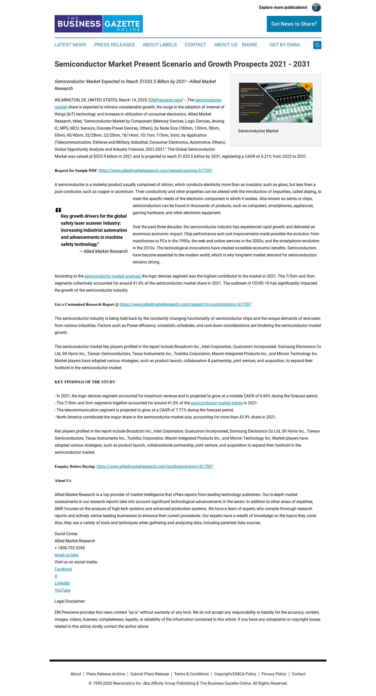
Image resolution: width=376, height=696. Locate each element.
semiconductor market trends (217, 403)
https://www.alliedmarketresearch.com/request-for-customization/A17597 (185, 304)
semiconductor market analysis (112, 276)
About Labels (160, 44)
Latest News (70, 44)
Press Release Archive (105, 674)
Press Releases (114, 44)
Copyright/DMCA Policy (235, 674)
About (75, 674)
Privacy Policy (273, 674)
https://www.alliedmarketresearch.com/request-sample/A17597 (155, 170)
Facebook (63, 569)
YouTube (62, 590)
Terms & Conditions (191, 674)
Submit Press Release (149, 674)
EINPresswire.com (165, 100)
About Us (226, 44)
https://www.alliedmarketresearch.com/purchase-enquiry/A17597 (155, 466)
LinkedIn (62, 583)
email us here (66, 555)
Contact (195, 44)
